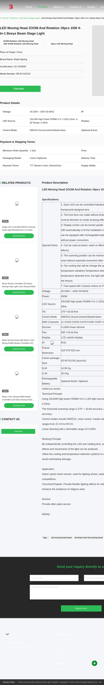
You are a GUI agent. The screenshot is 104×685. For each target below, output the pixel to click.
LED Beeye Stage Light (29, 18)
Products (43, 7)
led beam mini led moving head (89, 537)
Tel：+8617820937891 (12, 642)
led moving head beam (61, 537)
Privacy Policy (9, 682)
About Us (58, 7)
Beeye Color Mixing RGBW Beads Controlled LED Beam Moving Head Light (17, 400)
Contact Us (75, 7)
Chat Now (20, 88)
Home (28, 7)
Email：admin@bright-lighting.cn (16, 647)
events (91, 7)
